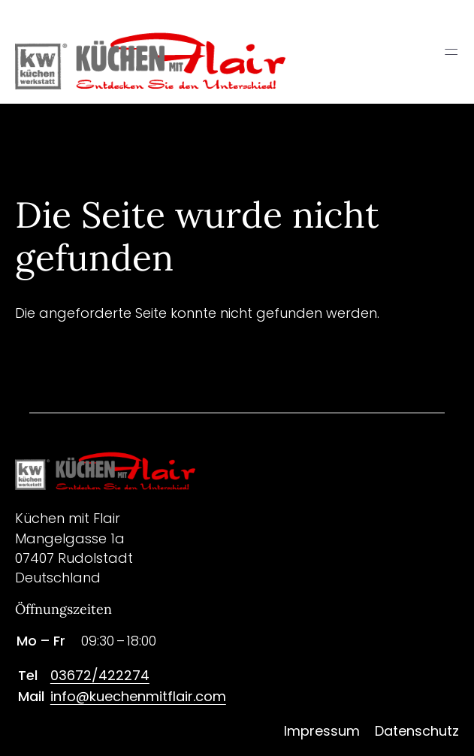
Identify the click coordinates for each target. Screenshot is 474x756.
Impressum (322, 730)
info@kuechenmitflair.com (138, 696)
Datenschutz (417, 730)
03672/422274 (99, 675)
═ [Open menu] (451, 52)
